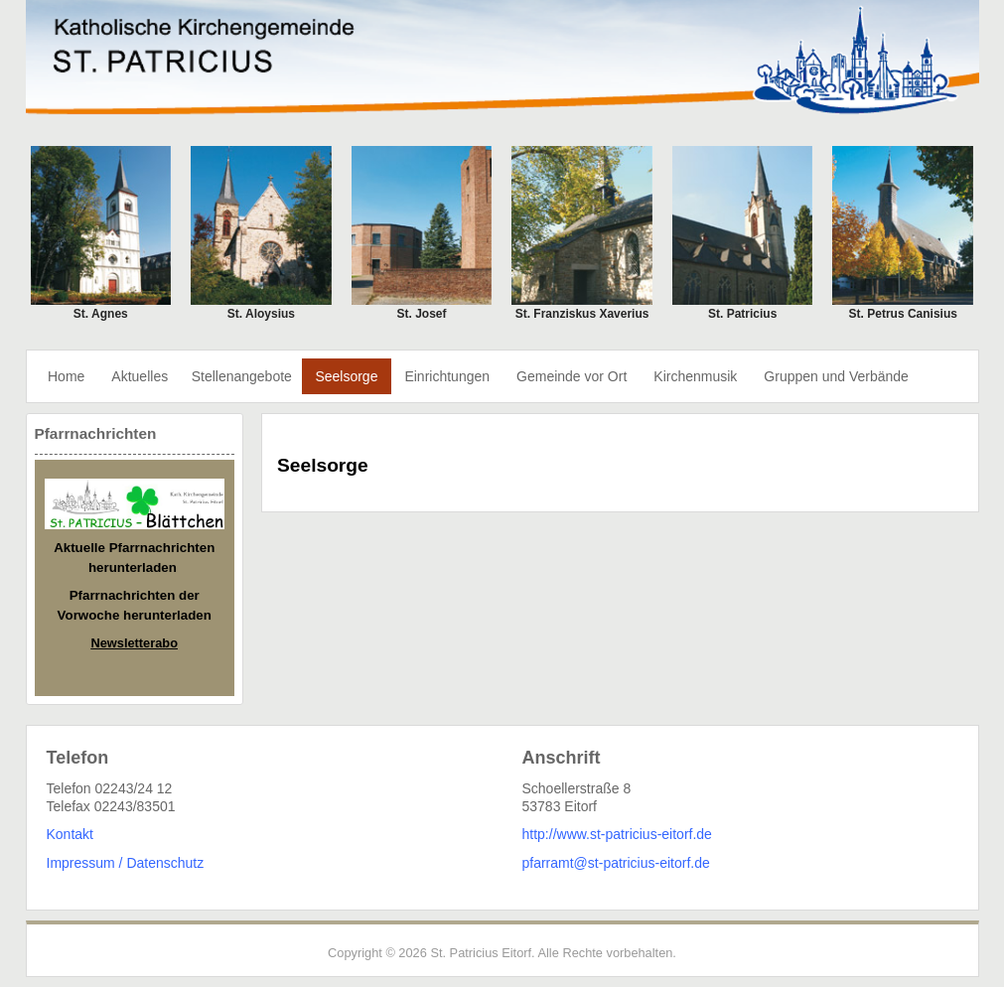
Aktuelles (139, 376)
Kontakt (70, 834)
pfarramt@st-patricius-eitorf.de (616, 863)
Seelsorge (346, 376)
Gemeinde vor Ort (571, 376)
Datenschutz (165, 863)
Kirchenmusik (695, 376)
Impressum (81, 863)
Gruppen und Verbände (836, 376)
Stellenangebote (242, 376)
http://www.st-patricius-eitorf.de (617, 834)
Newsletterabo (134, 642)
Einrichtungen (447, 376)
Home (66, 376)
